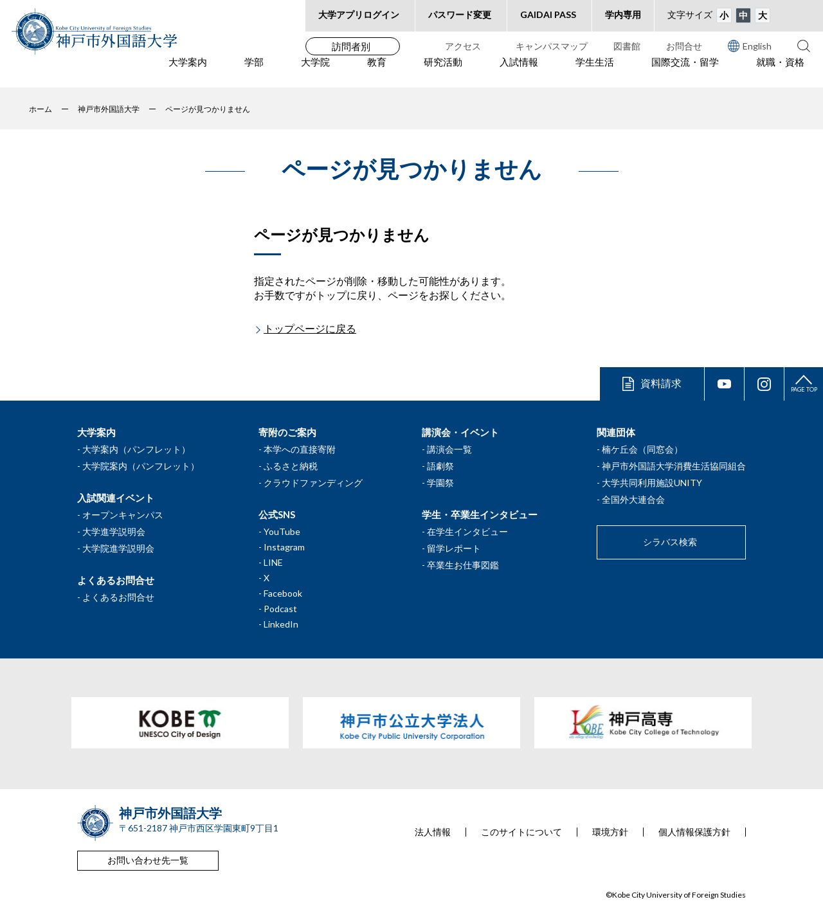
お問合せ (684, 46)
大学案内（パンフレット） (136, 449)
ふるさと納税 (291, 465)
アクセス (463, 46)
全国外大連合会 (633, 499)
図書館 (626, 46)
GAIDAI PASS (548, 14)
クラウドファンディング (313, 482)
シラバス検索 (670, 541)
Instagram (284, 546)
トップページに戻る (310, 328)
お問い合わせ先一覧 (147, 860)
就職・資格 (780, 71)
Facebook (283, 593)
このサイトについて (521, 832)
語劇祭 (440, 465)
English (750, 45)
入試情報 (519, 71)
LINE (273, 562)
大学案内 (187, 71)
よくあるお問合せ (118, 597)
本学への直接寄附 (300, 449)
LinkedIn (281, 624)
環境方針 (610, 832)
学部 (254, 71)
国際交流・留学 (685, 71)
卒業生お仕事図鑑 (463, 564)
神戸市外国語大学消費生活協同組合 (674, 465)
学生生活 (594, 71)
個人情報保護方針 (694, 832)
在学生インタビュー (467, 531)
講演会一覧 (449, 449)
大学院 (315, 71)
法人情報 (433, 832)
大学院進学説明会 (118, 548)
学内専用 (623, 14)
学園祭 (440, 482)
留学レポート (454, 548)
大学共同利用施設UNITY (652, 482)
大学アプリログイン (358, 14)
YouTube (282, 531)
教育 (376, 71)
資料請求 (661, 383)
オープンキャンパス (122, 514)
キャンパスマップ (552, 46)
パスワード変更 (459, 14)
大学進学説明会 (113, 531)
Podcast (280, 608)
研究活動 (443, 71)
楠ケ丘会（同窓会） (642, 449)
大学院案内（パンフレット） (140, 465)
